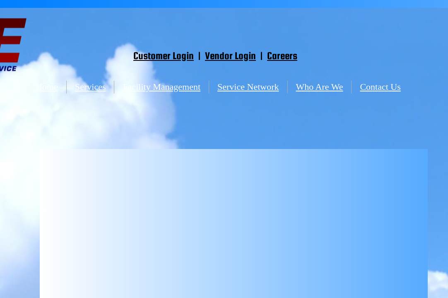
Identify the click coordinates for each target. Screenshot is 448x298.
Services (90, 87)
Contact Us (380, 87)
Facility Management (161, 87)
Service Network (248, 87)
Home (47, 87)
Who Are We (319, 87)
